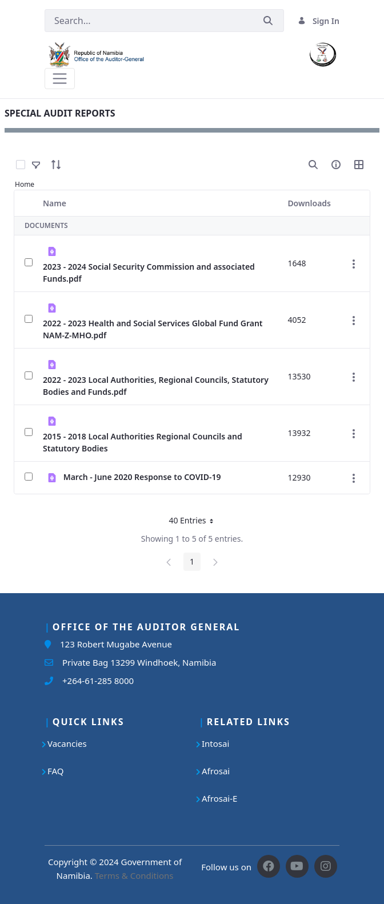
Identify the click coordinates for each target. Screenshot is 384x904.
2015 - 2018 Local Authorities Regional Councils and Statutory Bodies (142, 442)
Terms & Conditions (134, 875)
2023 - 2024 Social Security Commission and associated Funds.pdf (149, 272)
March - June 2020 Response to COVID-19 (142, 476)
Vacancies (67, 743)
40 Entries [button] (195, 522)
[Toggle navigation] (60, 78)
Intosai (215, 743)
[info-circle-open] (336, 164)
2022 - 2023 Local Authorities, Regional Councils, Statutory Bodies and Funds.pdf (156, 385)
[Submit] (268, 21)
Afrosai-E (219, 798)
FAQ (55, 771)
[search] (313, 164)
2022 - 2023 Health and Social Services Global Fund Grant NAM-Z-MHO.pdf (153, 329)
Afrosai (216, 771)
